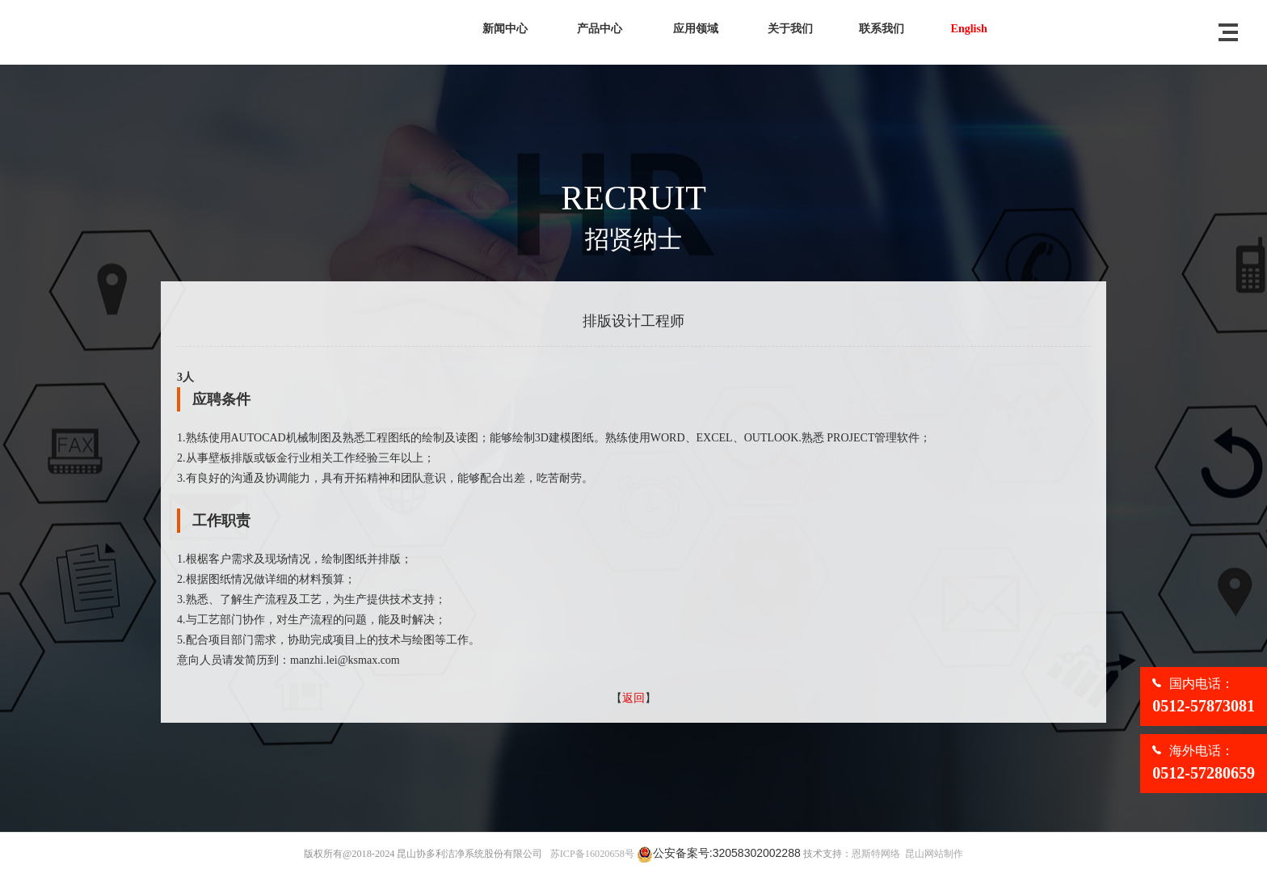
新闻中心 (505, 29)
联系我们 (881, 29)
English (969, 29)
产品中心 (599, 29)
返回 (633, 698)
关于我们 (790, 29)
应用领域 (695, 29)
